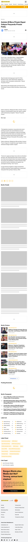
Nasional (6, 4)
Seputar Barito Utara (19, 524)
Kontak (2, 505)
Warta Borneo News (5, 529)
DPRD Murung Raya (12, 327)
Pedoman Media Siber (19, 507)
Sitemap (2, 517)
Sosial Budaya (21, 4)
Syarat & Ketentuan (19, 512)
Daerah (10, 4)
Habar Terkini (18, 529)
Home (2, 4)
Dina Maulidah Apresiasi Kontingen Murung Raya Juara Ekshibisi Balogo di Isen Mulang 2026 (17, 338)
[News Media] (16, 501)
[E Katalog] (11, 501)
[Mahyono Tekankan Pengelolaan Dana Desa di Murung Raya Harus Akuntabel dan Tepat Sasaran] (4, 346)
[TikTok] (12, 540)
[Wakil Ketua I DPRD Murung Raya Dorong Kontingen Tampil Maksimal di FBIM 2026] (4, 371)
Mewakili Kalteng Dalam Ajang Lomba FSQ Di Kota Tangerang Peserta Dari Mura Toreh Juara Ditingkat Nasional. (15, 402)
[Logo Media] (5, 500)
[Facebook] (5, 181)
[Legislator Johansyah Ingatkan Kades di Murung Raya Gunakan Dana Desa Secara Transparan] (4, 354)
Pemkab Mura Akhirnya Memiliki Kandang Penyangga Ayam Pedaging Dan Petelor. (14, 406)
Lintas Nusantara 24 (5, 527)
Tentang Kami (18, 505)
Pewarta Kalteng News (6, 534)
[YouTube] (14, 540)
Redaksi (2, 507)
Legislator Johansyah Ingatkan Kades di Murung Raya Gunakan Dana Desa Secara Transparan (17, 355)
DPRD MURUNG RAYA (12, 368)
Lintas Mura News (19, 527)
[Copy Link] (12, 181)
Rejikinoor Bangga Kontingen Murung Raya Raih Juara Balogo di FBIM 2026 (17, 330)
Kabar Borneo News (5, 531)
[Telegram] (10, 181)
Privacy (2, 514)
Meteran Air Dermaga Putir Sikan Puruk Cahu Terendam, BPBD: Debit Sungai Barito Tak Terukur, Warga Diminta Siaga (17, 363)
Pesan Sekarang (14, 490)
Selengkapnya (14, 378)
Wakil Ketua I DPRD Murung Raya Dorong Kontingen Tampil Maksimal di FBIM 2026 (17, 371)
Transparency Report (19, 517)
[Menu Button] (25, 2)
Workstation (17, 509)
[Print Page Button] (25, 30)
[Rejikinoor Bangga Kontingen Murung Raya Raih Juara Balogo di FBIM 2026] (4, 330)
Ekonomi (15, 4)
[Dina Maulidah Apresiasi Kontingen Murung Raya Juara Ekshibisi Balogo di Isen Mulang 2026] (4, 338)
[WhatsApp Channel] (17, 540)
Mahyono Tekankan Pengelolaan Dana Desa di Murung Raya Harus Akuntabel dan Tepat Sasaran (16, 347)
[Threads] (7, 540)
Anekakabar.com (4, 524)
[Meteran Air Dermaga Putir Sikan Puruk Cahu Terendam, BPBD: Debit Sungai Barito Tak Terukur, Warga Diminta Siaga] (4, 363)
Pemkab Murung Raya (13, 360)
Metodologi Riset (4, 509)
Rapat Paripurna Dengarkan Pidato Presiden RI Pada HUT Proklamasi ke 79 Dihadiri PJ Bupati (15, 410)
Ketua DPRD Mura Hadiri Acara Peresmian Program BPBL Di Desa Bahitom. (14, 397)
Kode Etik (17, 514)
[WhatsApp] (2, 181)
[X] (7, 181)
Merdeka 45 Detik (19, 531)
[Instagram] (4, 540)
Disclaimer (3, 512)
